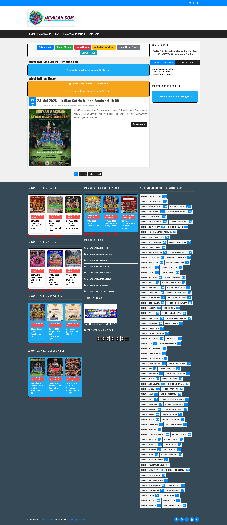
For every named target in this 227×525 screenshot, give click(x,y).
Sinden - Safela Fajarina (152, 248)
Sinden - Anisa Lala (177, 384)
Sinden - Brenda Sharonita (172, 400)
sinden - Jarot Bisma (176, 253)
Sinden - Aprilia (148, 389)
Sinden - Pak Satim (170, 455)
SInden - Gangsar (170, 379)
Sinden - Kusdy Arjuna (152, 182)
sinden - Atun (170, 501)
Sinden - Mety (171, 445)
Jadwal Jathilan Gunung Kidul (72, 104)
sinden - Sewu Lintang (176, 374)
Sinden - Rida (147, 314)
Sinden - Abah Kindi (177, 324)
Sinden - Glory (148, 273)
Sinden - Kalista (180, 435)
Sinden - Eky (172, 339)
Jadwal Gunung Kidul (104, 46)
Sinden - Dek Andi (170, 415)
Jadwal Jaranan (78, 33)
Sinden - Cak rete (149, 410)
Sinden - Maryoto (149, 440)
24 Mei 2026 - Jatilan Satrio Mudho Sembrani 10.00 (81, 99)
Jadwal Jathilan (52, 33)
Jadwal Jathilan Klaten (98, 246)
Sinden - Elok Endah (171, 420)
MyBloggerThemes (80, 520)
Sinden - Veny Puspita (151, 319)
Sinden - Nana (170, 450)
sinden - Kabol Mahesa (152, 324)
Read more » (135, 123)
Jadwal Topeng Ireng (159, 73)
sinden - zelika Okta (173, 506)
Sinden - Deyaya (148, 420)
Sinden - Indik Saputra (152, 308)
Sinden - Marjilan (149, 278)
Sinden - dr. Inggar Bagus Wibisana (157, 227)
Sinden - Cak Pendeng (151, 258)
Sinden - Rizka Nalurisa (152, 192)
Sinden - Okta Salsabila (152, 349)
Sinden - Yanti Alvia (178, 238)
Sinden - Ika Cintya (170, 273)
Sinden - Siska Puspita (152, 354)
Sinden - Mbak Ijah (169, 344)
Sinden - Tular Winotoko (152, 359)
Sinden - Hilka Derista (176, 217)
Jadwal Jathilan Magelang (100, 252)
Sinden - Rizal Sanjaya (151, 243)
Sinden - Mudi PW (149, 450)
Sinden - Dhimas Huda (151, 298)
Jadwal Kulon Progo (128, 46)
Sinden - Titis (174, 486)
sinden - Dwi (147, 369)
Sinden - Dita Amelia (150, 217)
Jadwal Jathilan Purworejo (100, 258)
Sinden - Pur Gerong (151, 263)
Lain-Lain (96, 33)
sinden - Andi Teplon (178, 319)
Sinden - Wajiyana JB (151, 288)
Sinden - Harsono (149, 430)
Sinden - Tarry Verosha (152, 238)
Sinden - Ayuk (147, 400)
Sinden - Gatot (172, 268)
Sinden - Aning (148, 329)
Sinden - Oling (148, 455)
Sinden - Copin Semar (174, 410)
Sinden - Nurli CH (149, 222)
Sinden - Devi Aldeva (150, 339)
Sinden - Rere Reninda (176, 470)
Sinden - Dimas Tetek (151, 197)
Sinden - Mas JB (172, 278)
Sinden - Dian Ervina (177, 258)
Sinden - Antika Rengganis (153, 334)
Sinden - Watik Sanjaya (152, 364)
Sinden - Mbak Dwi (149, 445)
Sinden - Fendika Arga (151, 202)
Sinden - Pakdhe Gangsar (153, 460)
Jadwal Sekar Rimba (158, 70)
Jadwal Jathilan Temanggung (101, 264)
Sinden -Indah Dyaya (178, 364)
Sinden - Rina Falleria (177, 283)
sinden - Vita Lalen (150, 268)
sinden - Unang (148, 379)
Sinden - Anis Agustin (151, 384)
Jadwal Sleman (63, 46)
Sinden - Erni (147, 344)
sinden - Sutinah (149, 506)
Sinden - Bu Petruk (150, 405)
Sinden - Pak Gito (176, 308)
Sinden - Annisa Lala (171, 329)
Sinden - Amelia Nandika (152, 187)
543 (91, 159)
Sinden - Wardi (174, 491)
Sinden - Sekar (173, 263)
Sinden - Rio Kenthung (151, 476)
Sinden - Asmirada (169, 395)
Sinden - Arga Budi (171, 389)
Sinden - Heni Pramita (151, 303)
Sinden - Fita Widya (174, 425)
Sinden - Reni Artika (150, 470)
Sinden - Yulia (169, 496)
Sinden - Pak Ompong (151, 283)
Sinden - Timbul (167, 314)
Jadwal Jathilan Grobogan (100, 233)
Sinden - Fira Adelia (150, 425)
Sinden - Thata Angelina (152, 212)
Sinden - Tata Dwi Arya (151, 486)
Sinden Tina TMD (149, 501)
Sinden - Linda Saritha (151, 207)
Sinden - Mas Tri (172, 440)
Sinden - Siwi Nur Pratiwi (152, 481)
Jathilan (184, 61)
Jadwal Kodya (88, 52)
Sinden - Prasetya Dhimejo (153, 465)
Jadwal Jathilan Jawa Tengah (101, 239)
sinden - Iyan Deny (168, 369)
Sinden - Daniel (148, 415)
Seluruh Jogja (45, 46)
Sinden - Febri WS (178, 192)
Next (98, 159)
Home (35, 33)
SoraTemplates (48, 520)
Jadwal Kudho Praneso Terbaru (102, 277)
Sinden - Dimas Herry (178, 298)
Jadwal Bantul (82, 46)
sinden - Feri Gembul (151, 253)
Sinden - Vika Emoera (151, 491)
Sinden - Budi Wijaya (174, 405)
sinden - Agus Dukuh (176, 288)
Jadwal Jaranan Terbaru (160, 68)
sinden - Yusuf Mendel (151, 293)
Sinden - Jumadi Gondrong (153, 435)
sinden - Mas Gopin (150, 374)
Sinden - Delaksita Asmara (153, 232)
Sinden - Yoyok (148, 496)
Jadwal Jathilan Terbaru (94, 104)
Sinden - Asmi (147, 395)
